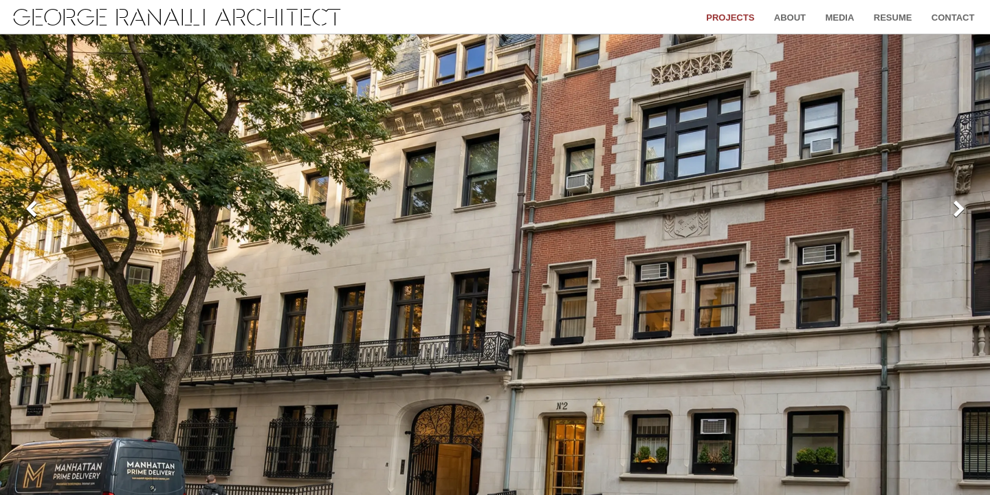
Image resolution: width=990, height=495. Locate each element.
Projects (730, 17)
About (790, 17)
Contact (953, 17)
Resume (893, 17)
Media (839, 17)
